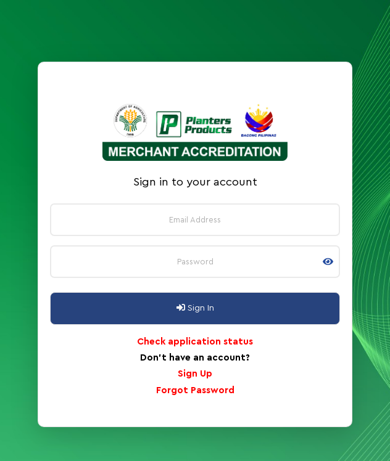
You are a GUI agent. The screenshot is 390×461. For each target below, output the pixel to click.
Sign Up (195, 373)
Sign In (195, 307)
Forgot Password (195, 390)
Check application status (195, 341)
